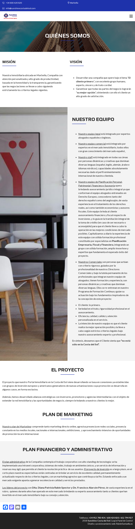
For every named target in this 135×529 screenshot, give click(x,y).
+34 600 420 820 (12, 3)
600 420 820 (113, 518)
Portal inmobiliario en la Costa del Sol (47, 382)
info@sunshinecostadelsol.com (19, 8)
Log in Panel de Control (122, 520)
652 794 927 (127, 518)
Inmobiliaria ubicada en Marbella (28, 75)
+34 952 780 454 (97, 518)
